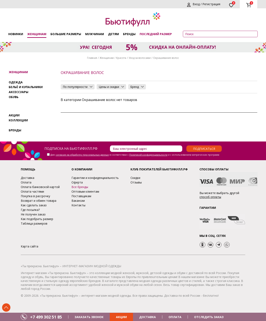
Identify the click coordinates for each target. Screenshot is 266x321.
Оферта (77, 182)
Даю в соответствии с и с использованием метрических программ (134, 154)
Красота (121, 58)
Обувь (13, 97)
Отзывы (136, 182)
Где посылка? (30, 210)
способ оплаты (210, 197)
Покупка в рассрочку (35, 196)
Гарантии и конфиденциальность (95, 178)
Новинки (15, 34)
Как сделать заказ (34, 205)
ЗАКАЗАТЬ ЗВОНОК (89, 317)
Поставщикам (81, 196)
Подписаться (204, 149)
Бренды (129, 34)
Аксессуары (18, 92)
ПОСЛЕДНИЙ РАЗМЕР (156, 34)
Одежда (16, 82)
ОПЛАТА (175, 317)
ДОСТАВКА (147, 317)
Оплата (26, 182)
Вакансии (78, 201)
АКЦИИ (121, 317)
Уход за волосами (140, 58)
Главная (92, 58)
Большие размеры (65, 34)
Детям (113, 34)
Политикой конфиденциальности (148, 154)
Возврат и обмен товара (38, 201)
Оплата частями (32, 191)
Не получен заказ (33, 214)
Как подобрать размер (37, 219)
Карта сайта (29, 246)
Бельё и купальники (26, 87)
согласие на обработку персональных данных (82, 154)
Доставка (27, 178)
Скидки (135, 178)
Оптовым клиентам (85, 191)
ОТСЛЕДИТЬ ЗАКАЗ (209, 317)
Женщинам (36, 34)
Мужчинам (94, 34)
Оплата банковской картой (40, 187)
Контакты (78, 205)
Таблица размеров (34, 223)
